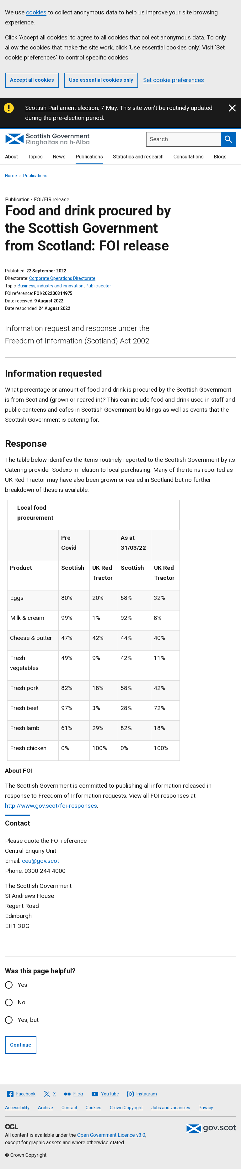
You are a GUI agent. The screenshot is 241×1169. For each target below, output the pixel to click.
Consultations (189, 157)
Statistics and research (138, 157)
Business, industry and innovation (50, 285)
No (21, 1002)
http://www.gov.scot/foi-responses (51, 805)
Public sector (98, 285)
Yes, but (28, 1019)
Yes (22, 984)
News (59, 157)
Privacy (206, 1107)
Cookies (93, 1107)
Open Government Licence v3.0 (111, 1135)
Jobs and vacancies (170, 1107)
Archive (45, 1107)
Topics (35, 157)
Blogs (220, 157)
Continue (20, 1045)
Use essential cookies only (101, 80)
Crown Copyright (126, 1107)
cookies (36, 12)
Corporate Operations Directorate (62, 278)
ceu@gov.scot (40, 860)
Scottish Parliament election (61, 107)
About (11, 157)
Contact (69, 1107)
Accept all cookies (32, 80)
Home (11, 175)
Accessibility (17, 1107)
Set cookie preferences (173, 80)
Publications (89, 157)
